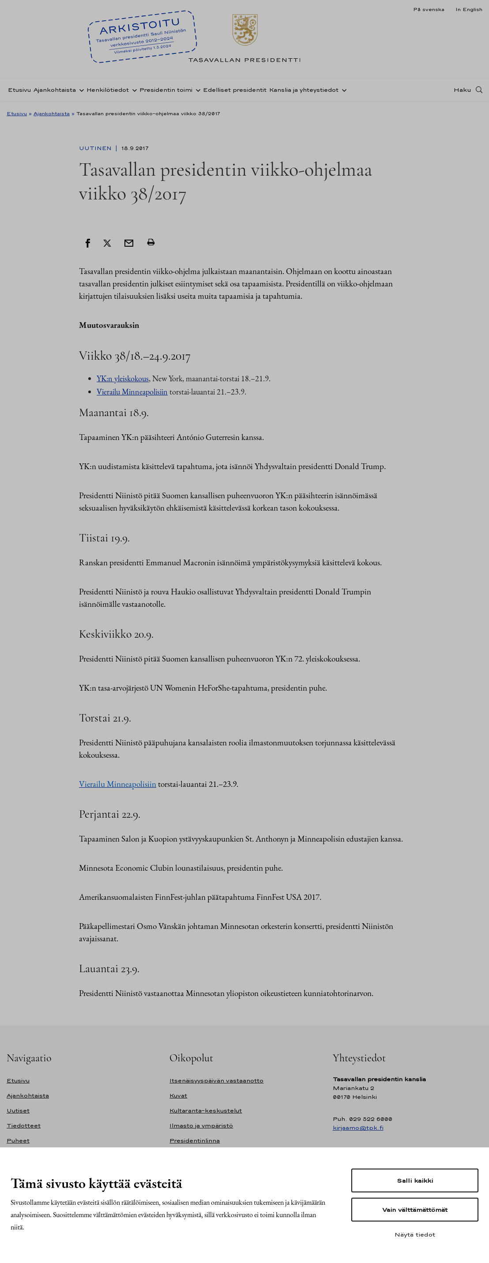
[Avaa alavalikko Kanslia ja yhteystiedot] (342, 89)
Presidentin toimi (165, 90)
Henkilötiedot (108, 90)
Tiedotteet (24, 1125)
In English (468, 9)
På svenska (428, 9)
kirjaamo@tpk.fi (358, 1127)
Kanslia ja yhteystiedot (304, 90)
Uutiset (18, 1110)
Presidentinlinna (194, 1140)
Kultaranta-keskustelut (205, 1110)
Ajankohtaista (55, 90)
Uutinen (96, 148)
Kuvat (178, 1095)
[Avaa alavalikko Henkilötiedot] (133, 89)
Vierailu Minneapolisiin (132, 392)
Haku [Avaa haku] (462, 90)
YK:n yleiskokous (123, 378)
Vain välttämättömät (415, 1210)
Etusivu (19, 90)
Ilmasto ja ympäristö (201, 1125)
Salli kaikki (415, 1180)
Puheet (18, 1140)
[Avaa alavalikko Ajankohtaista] (80, 89)
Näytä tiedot (415, 1234)
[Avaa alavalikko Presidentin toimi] (196, 89)
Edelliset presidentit (235, 90)
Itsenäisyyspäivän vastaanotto (216, 1080)
